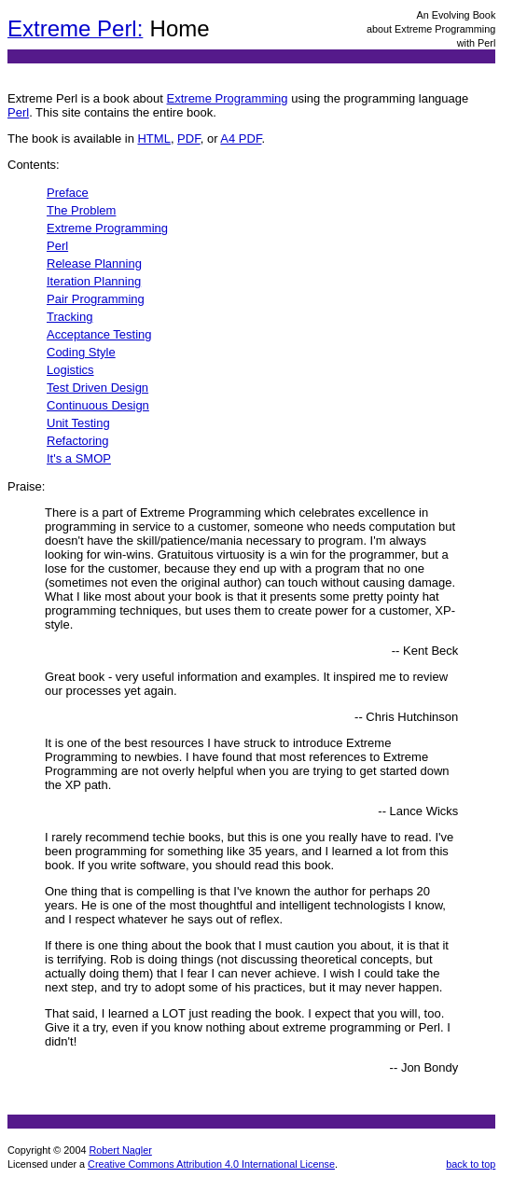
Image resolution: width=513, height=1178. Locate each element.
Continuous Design (98, 405)
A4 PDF (240, 139)
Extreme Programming (227, 98)
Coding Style (81, 352)
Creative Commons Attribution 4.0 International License (211, 1164)
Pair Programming (96, 299)
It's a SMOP (79, 458)
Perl (18, 112)
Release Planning (94, 263)
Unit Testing (78, 423)
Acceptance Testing (99, 334)
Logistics (70, 370)
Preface (68, 193)
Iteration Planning (94, 281)
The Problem (81, 210)
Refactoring (77, 441)
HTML (153, 139)
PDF (189, 139)
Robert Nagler (120, 1150)
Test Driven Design (97, 388)
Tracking (69, 317)
